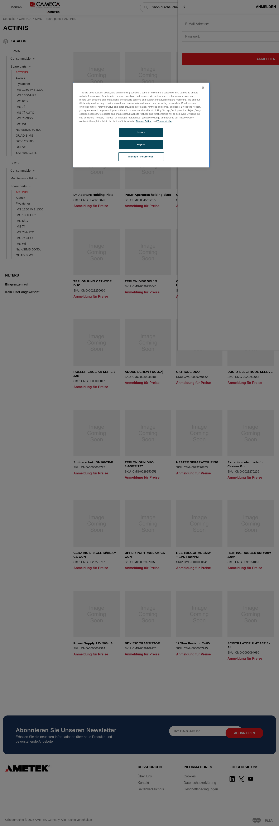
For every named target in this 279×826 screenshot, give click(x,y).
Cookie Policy (143, 121)
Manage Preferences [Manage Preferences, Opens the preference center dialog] (141, 156)
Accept (141, 132)
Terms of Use (164, 121)
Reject (141, 144)
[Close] (203, 87)
